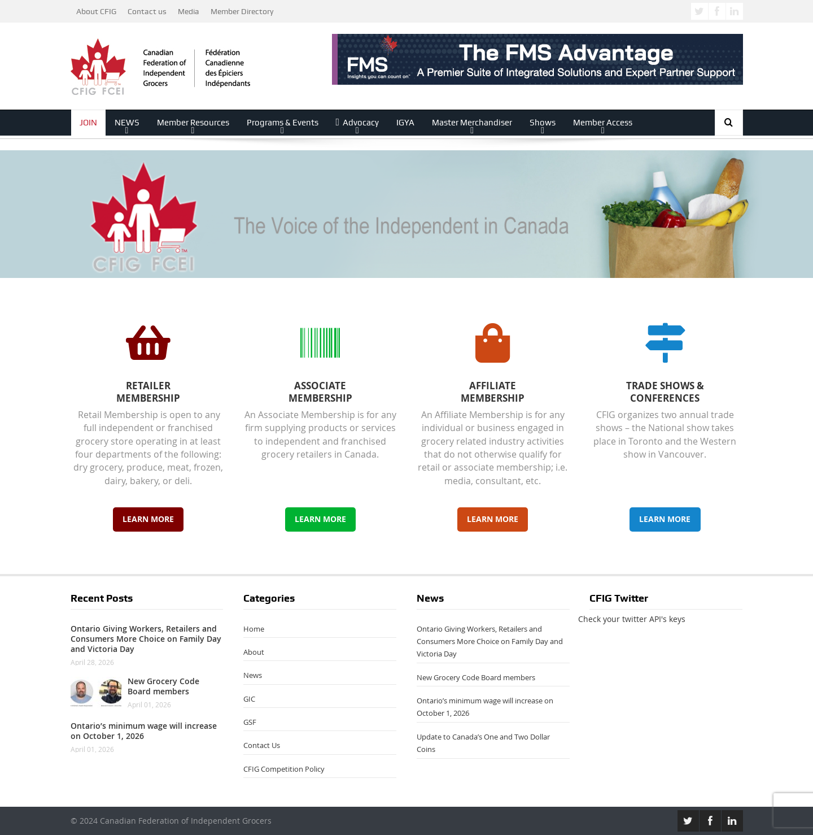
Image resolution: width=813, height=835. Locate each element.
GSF (249, 722)
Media (188, 11)
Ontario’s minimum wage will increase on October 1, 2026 (144, 730)
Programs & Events (282, 123)
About (253, 652)
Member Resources (193, 123)
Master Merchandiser (472, 123)
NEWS (127, 123)
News (252, 675)
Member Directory (242, 11)
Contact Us (261, 745)
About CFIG (96, 11)
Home (253, 629)
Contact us (147, 11)
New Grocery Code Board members (163, 686)
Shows (543, 123)
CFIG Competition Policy (284, 769)
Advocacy (357, 122)
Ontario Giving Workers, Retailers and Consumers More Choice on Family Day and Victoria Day (146, 638)
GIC (249, 699)
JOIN (88, 123)
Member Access (602, 123)
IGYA (405, 123)
